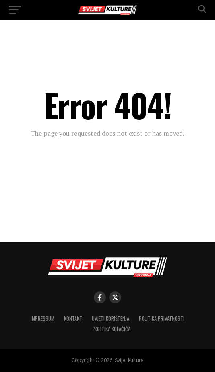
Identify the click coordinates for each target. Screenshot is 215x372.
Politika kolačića (111, 329)
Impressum (42, 318)
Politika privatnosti (161, 318)
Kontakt (73, 318)
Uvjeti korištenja (110, 318)
